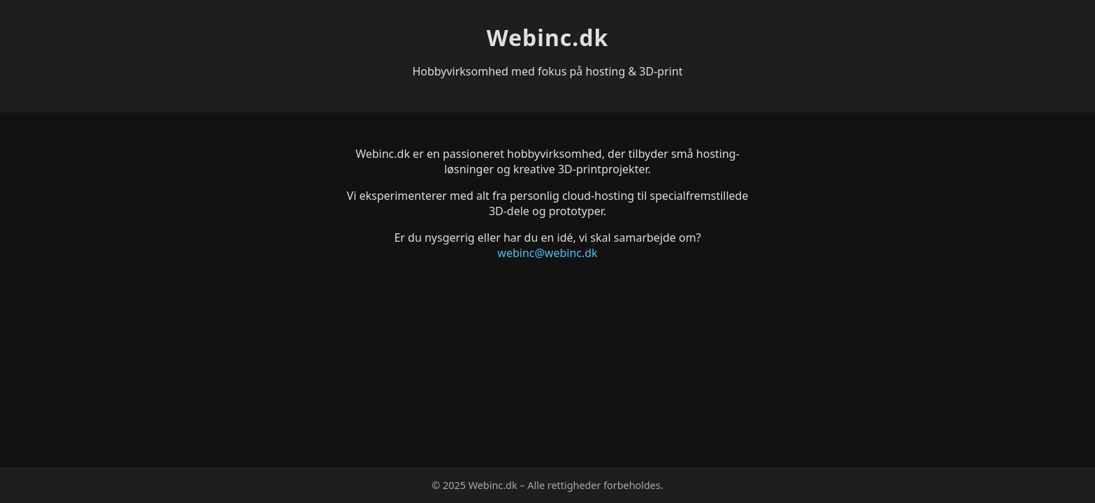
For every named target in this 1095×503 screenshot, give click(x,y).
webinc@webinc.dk (547, 253)
